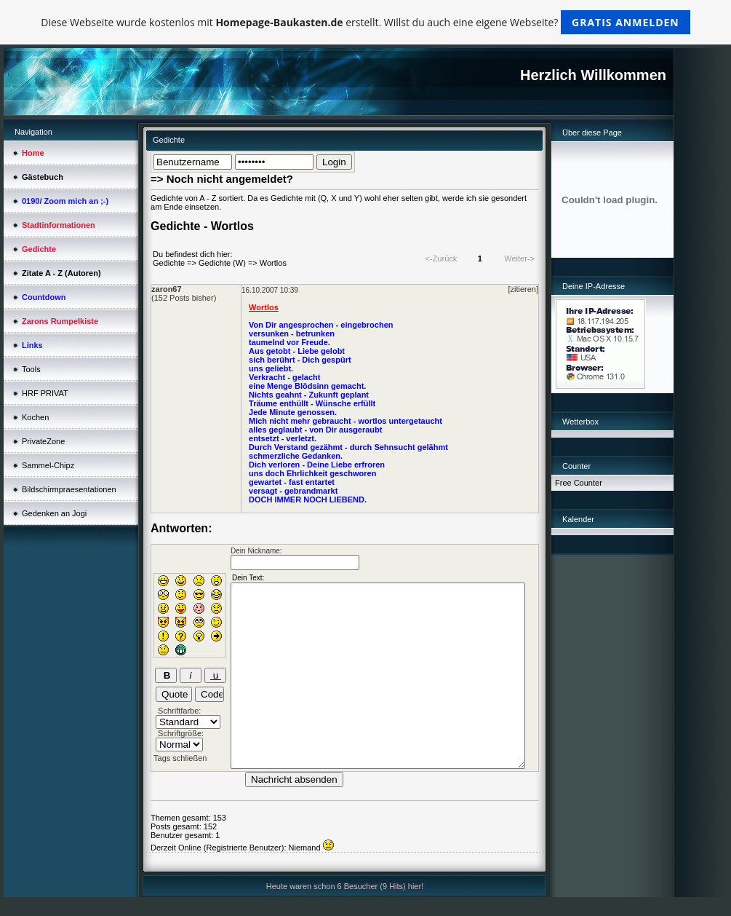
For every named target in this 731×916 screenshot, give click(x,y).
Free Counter (578, 482)
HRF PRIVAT (45, 393)
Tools (31, 369)
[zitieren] (523, 289)
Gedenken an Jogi (54, 513)
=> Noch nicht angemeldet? (222, 179)
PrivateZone (43, 441)
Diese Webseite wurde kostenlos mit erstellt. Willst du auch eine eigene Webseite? (365, 22)
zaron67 (166, 289)
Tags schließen (180, 758)
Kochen (35, 417)
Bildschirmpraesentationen (69, 489)
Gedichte (169, 262)
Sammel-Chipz (48, 465)
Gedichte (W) (222, 262)
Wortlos (273, 262)
